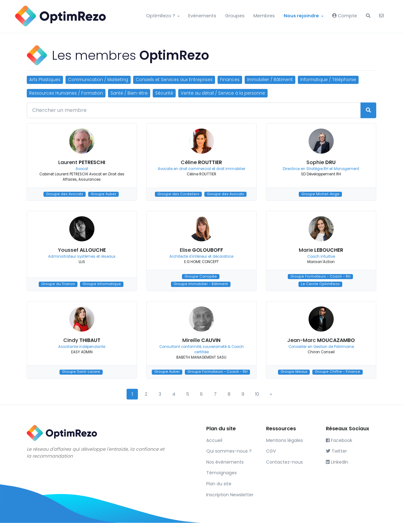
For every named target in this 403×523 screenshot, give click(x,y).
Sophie (321, 162)
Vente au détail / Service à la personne (223, 93)
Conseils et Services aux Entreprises (174, 80)
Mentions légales (284, 440)
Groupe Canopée (200, 276)
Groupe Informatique (101, 284)
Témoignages (221, 473)
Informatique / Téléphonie (328, 80)
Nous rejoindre (301, 16)
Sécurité (164, 93)
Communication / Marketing (98, 80)
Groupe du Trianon (58, 284)
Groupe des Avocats (64, 194)
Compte (344, 16)
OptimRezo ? (160, 16)
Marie (321, 250)
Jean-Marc (321, 340)
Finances (230, 80)
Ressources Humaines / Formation (66, 93)
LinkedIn (337, 462)
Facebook (339, 440)
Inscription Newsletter (229, 495)
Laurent (81, 162)
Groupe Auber (103, 194)
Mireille (201, 340)
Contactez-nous (284, 462)
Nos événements (225, 462)
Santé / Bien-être (129, 93)
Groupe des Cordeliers (178, 194)
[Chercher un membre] (194, 110)
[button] (368, 16)
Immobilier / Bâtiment (270, 80)
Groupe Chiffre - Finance (337, 372)
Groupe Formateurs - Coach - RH (320, 276)
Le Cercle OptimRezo (320, 284)
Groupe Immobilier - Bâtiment (200, 284)
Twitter (336, 451)
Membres (264, 16)
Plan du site (218, 484)
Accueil (214, 440)
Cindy (81, 340)
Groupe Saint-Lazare (81, 372)
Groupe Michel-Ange (320, 194)
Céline (201, 162)
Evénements (202, 16)
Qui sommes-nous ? (229, 451)
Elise (201, 250)
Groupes (235, 16)
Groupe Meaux (294, 372)
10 (257, 394)
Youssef (82, 250)
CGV (271, 451)
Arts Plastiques (44, 80)
